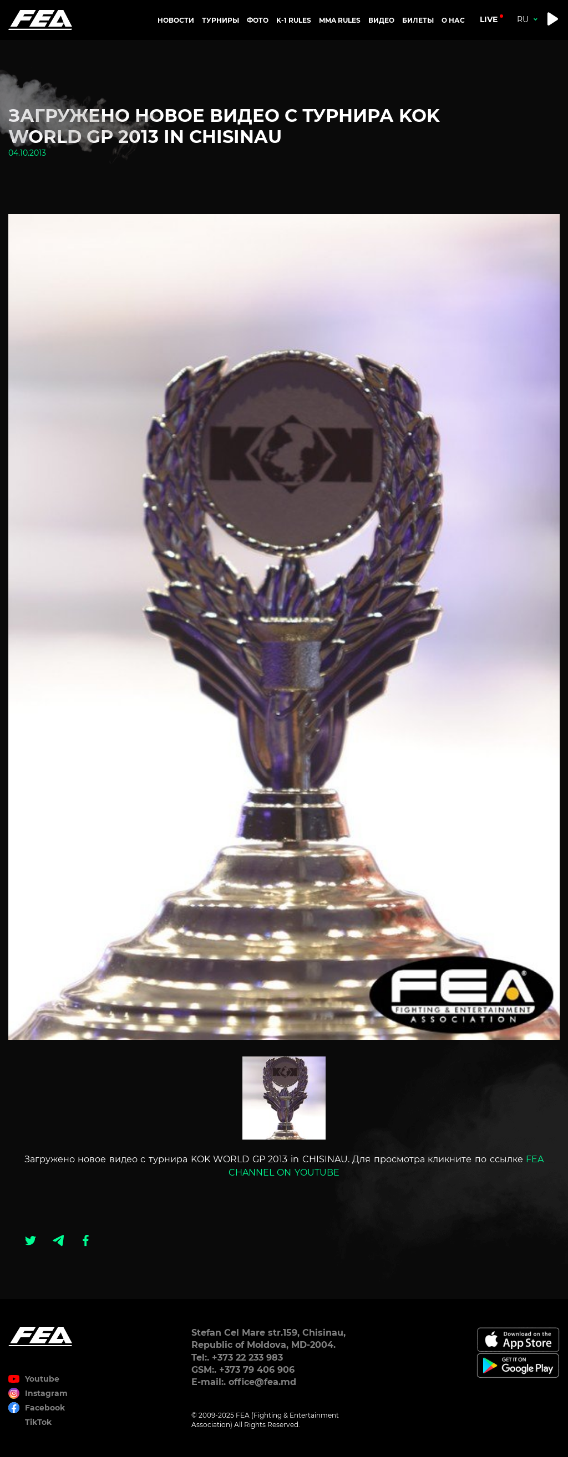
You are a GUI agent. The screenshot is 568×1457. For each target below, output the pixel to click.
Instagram (46, 1393)
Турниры (220, 20)
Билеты (418, 20)
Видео (381, 20)
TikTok (38, 1422)
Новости (176, 20)
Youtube (42, 1379)
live (489, 19)
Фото (257, 20)
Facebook (45, 1408)
